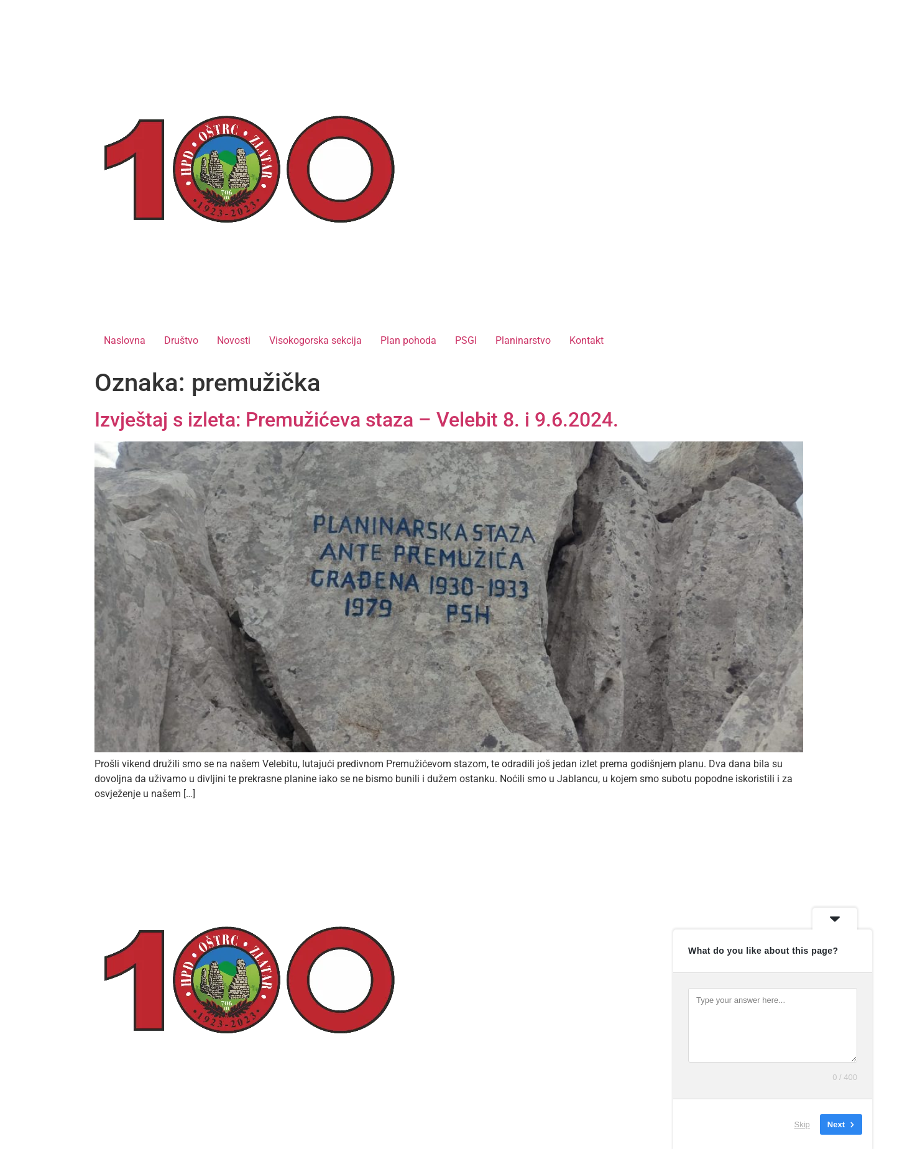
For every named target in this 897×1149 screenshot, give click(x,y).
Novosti (234, 340)
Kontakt (586, 340)
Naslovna (124, 340)
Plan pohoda (408, 340)
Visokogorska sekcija (315, 340)
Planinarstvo (523, 340)
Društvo (181, 340)
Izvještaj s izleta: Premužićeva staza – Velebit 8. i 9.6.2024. (356, 419)
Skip (802, 1123)
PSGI (466, 340)
